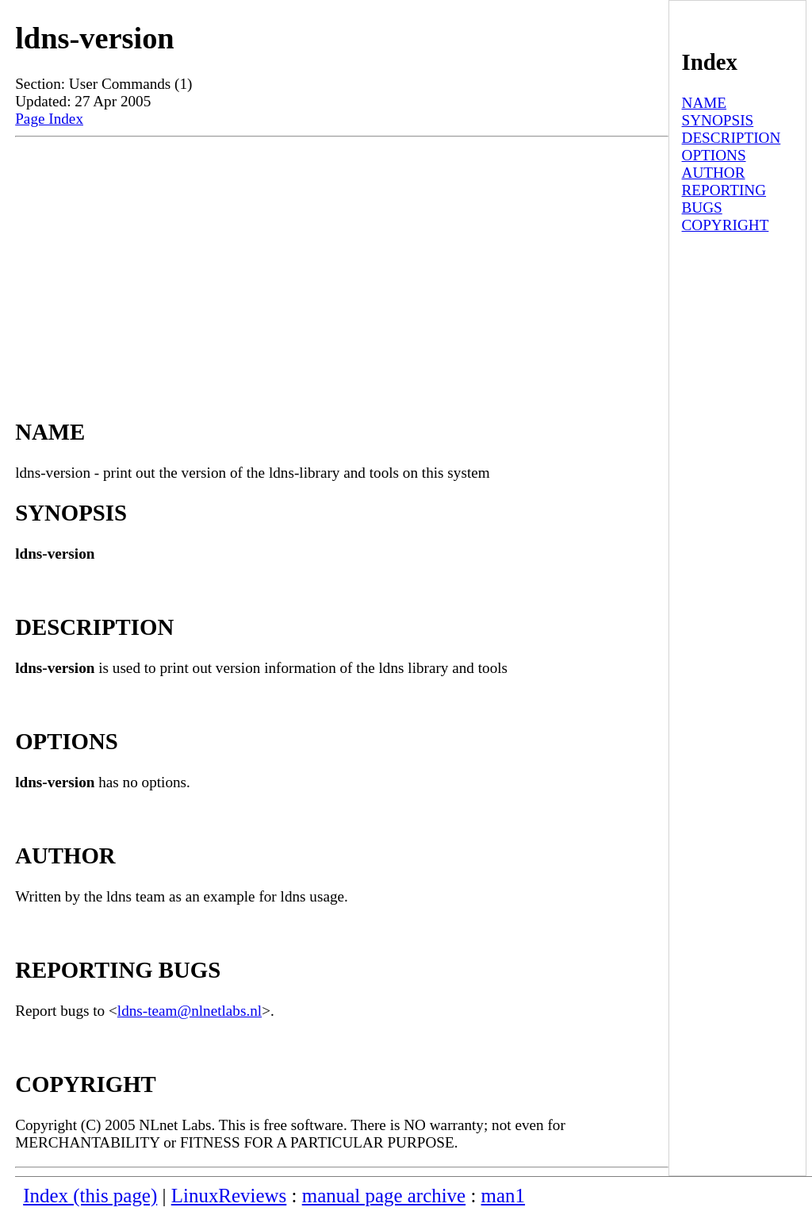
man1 (503, 1195)
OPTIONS (714, 155)
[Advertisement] (341, 263)
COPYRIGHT (725, 225)
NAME (704, 102)
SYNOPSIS (718, 120)
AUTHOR (713, 172)
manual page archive (383, 1195)
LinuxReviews (229, 1195)
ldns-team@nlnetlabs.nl (189, 1010)
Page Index (49, 118)
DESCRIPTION (731, 137)
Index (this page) (90, 1195)
